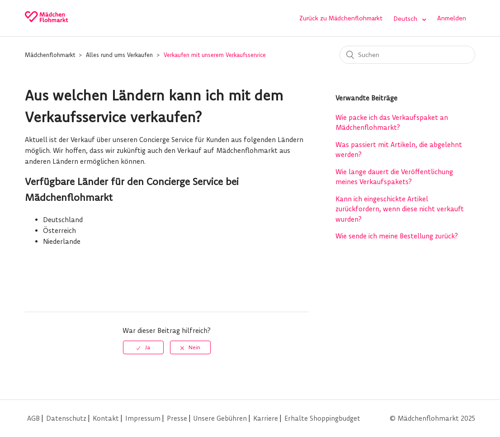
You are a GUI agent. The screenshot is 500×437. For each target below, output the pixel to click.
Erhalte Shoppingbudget (322, 418)
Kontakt (106, 418)
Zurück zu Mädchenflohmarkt (340, 18)
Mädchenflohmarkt (50, 54)
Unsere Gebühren (220, 418)
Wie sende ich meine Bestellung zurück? (396, 236)
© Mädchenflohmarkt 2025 (432, 418)
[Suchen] (407, 55)
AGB (33, 418)
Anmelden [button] (451, 18)
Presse (177, 418)
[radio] (143, 347)
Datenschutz (66, 418)
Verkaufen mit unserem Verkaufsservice (215, 54)
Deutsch (406, 18)
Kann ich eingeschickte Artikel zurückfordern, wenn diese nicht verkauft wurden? (399, 209)
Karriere (265, 418)
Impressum (142, 418)
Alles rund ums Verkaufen (119, 54)
